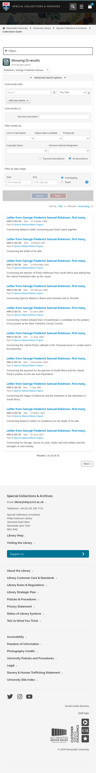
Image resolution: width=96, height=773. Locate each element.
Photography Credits (21, 651)
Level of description (16, 133)
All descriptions (78, 158)
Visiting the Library (19, 543)
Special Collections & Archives (36, 6)
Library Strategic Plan (21, 592)
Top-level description (27, 116)
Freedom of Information (23, 644)
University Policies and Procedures (30, 658)
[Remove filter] (47, 69)
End (35, 177)
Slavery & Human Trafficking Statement (33, 672)
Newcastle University (17, 28)
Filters (10, 51)
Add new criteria (18, 100)
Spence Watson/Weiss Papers (28, 224)
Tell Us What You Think (22, 620)
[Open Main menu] (81, 6)
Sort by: (53, 206)
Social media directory (77, 706)
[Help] (86, 182)
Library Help (15, 535)
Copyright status (14, 145)
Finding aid (68, 133)
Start (8, 177)
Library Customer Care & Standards (30, 578)
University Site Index (21, 679)
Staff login (83, 713)
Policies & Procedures (21, 599)
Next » (87, 463)
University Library (42, 28)
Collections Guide (12, 31)
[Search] (28, 92)
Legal (11, 665)
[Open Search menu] (73, 6)
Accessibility (15, 637)
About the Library (18, 570)
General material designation (63, 145)
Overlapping (69, 178)
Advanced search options (48, 77)
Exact (66, 182)
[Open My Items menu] (89, 6)
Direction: (72, 206)
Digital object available (46, 133)
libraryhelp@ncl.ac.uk (29, 502)
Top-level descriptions (51, 158)
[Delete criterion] (88, 92)
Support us (17, 554)
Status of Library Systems (24, 613)
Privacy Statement (19, 606)
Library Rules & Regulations (25, 585)
